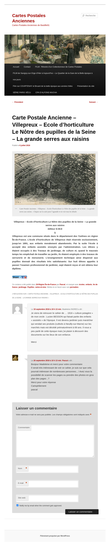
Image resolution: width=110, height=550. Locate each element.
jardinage (22, 287)
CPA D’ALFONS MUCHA (46, 92)
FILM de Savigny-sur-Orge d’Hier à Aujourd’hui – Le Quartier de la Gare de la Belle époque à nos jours (52, 76)
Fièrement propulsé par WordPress (55, 536)
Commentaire (24, 427)
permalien (74, 287)
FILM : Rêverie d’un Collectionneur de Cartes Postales (58, 67)
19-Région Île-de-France (46, 284)
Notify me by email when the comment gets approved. (39, 506)
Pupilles (30, 287)
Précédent (17, 102)
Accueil (16, 67)
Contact (27, 67)
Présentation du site (85, 86)
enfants (89, 284)
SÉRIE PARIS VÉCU (22, 92)
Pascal (62, 284)
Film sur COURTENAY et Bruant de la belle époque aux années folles (43, 86)
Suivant (93, 102)
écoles (82, 284)
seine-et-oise (40, 287)
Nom (22, 468)
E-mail (22, 483)
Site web (21, 498)
